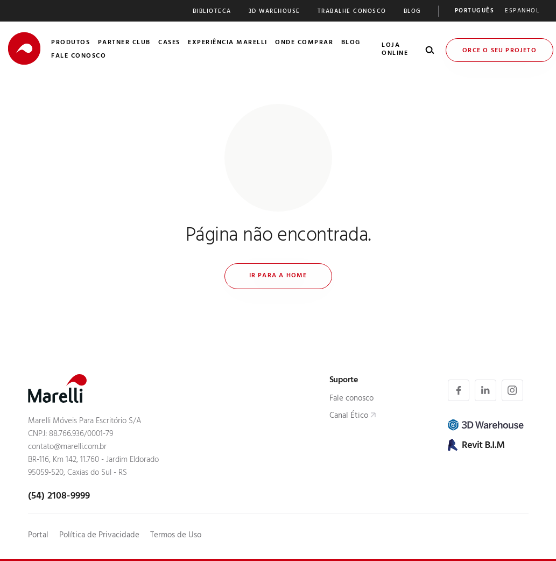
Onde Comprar (304, 43)
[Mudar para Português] (474, 12)
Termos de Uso (175, 536)
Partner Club (124, 43)
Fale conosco (351, 399)
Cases (169, 43)
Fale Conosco (78, 56)
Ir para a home (278, 276)
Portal (38, 536)
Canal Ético (348, 416)
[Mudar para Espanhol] (522, 12)
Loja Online (395, 50)
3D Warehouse (274, 12)
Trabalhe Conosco (352, 12)
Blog (412, 12)
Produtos (70, 43)
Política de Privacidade (99, 536)
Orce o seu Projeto (499, 51)
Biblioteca (212, 12)
